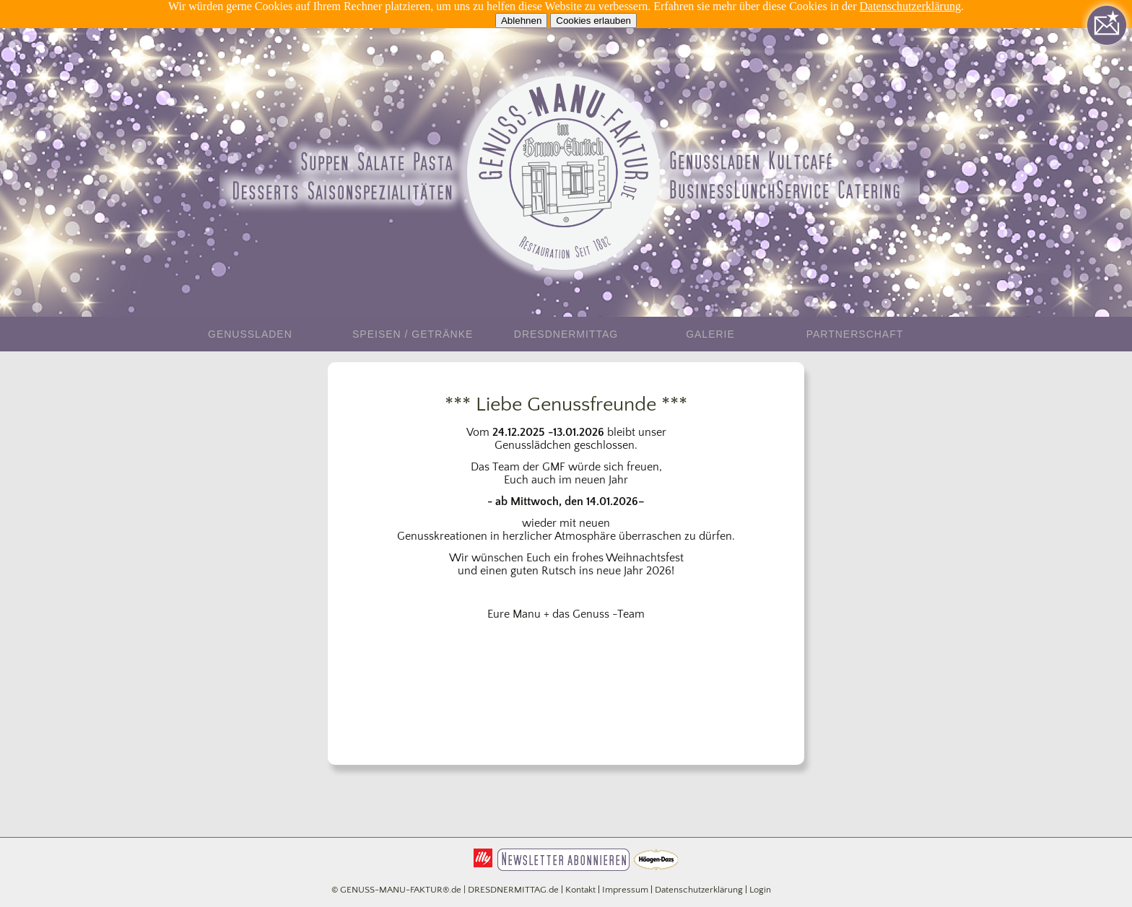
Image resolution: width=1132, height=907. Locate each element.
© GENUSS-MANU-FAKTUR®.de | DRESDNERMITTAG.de (445, 890)
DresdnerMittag (566, 334)
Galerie (710, 334)
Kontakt (580, 890)
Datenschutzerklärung (910, 6)
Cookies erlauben (593, 20)
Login (760, 890)
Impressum (625, 890)
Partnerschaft (855, 334)
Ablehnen (521, 20)
